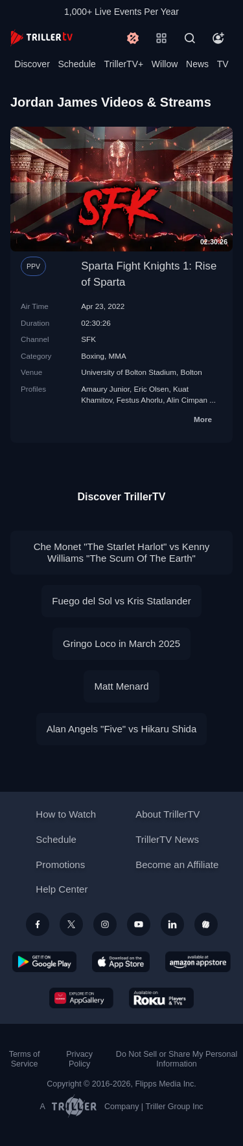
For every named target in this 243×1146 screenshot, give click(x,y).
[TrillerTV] (41, 38)
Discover (31, 64)
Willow (165, 64)
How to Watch (66, 814)
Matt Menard (121, 686)
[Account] (218, 38)
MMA (117, 356)
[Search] (190, 38)
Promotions (60, 864)
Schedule (77, 64)
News (197, 64)
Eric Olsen (151, 389)
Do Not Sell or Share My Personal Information (176, 1059)
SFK (88, 339)
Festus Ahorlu (140, 400)
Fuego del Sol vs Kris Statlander (121, 600)
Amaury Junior (105, 389)
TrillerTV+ (124, 64)
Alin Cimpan (187, 400)
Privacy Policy (79, 1059)
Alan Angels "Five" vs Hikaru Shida (122, 728)
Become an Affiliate (176, 864)
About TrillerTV (167, 814)
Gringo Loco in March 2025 (121, 643)
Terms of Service (24, 1059)
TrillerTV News (167, 839)
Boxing (92, 356)
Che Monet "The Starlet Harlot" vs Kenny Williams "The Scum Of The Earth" (122, 552)
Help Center (61, 889)
